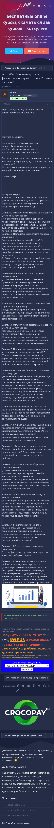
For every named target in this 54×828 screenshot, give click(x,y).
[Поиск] (50, 6)
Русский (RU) (45, 750)
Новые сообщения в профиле (21, 810)
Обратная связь (12, 754)
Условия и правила (33, 754)
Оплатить (27, 669)
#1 (51, 104)
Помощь (42, 757)
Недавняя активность (17, 815)
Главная (8, 760)
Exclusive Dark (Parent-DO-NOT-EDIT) (19, 750)
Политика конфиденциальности (19, 757)
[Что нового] (45, 6)
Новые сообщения (15, 804)
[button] (3, 6)
